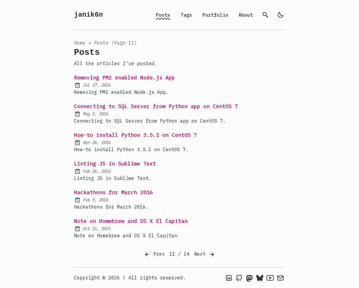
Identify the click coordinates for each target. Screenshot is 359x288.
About (246, 15)
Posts (163, 15)
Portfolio (215, 15)
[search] (265, 15)
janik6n (88, 15)
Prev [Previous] (154, 254)
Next (204, 254)
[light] (280, 15)
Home (79, 43)
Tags (186, 15)
